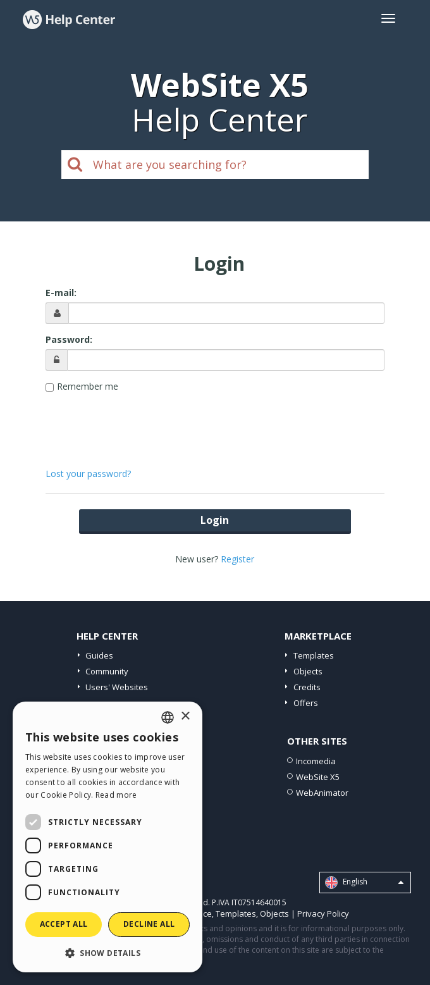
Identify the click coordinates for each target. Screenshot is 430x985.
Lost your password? (88, 474)
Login (214, 520)
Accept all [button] (64, 924)
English (364, 882)
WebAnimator (322, 792)
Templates (313, 655)
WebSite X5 (318, 777)
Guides (99, 655)
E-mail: (61, 293)
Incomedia (316, 761)
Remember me (87, 386)
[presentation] (215, 424)
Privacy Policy (323, 913)
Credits (307, 687)
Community (106, 671)
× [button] (185, 716)
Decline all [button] (149, 924)
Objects (307, 671)
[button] (107, 952)
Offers (305, 703)
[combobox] (167, 717)
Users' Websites (116, 687)
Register (237, 559)
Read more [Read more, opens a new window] (116, 795)
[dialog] (107, 837)
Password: (69, 339)
